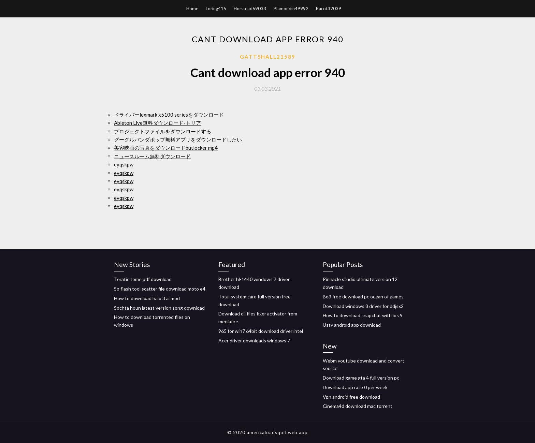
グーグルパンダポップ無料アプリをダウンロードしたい (178, 139)
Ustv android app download (352, 325)
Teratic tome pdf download (143, 279)
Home (192, 8)
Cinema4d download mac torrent (357, 406)
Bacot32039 (328, 8)
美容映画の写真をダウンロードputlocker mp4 (166, 148)
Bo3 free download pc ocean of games (363, 296)
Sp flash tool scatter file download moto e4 (159, 289)
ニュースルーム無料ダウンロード (152, 156)
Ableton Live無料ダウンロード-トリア (157, 123)
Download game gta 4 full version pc (361, 378)
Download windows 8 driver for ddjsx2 (363, 306)
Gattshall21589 (267, 57)
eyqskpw (123, 164)
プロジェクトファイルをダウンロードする (162, 131)
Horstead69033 (250, 8)
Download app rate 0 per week (355, 387)
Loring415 (216, 8)
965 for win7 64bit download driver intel (260, 331)
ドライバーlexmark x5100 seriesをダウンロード (169, 115)
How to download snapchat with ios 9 (363, 315)
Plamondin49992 (291, 8)
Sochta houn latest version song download (159, 308)
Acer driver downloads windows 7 (254, 340)
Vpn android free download (351, 397)
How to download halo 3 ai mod (147, 298)
